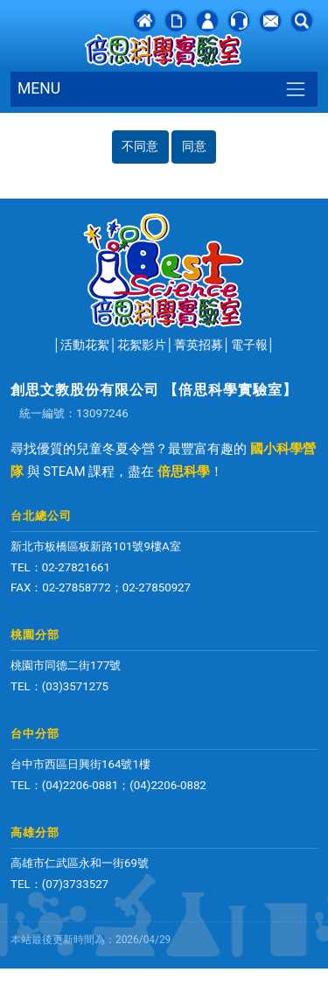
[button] (302, 20)
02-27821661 (76, 567)
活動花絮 (84, 345)
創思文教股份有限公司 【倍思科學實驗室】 (153, 389)
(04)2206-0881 (80, 785)
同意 (194, 146)
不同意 (140, 146)
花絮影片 (141, 345)
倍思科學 (183, 471)
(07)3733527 (75, 884)
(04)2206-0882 (167, 785)
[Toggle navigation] (296, 89)
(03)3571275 (75, 686)
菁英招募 (198, 345)
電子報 (249, 345)
